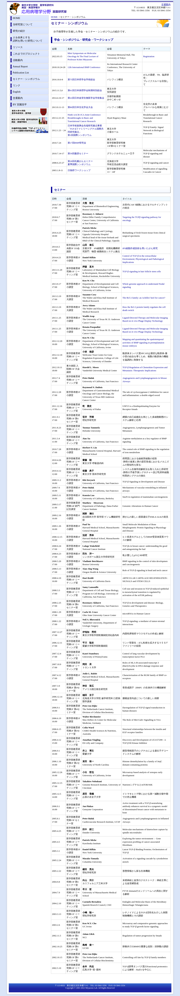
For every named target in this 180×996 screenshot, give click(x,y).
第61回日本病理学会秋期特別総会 (85, 90)
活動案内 (18, 60)
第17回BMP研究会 (77, 142)
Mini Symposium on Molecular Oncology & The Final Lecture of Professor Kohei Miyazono (83, 56)
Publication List (21, 72)
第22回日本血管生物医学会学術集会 (86, 98)
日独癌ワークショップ (79, 170)
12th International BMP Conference (84, 67)
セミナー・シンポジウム (26, 78)
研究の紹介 (19, 30)
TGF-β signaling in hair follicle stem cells (142, 271)
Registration (149, 56)
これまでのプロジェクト (26, 53)
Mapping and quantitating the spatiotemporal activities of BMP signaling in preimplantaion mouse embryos (143, 342)
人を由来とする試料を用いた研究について (27, 39)
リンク (16, 85)
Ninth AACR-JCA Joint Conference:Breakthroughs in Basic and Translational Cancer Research (84, 117)
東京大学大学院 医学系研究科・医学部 (29, 112)
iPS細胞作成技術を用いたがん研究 (140, 248)
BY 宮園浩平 (20, 104)
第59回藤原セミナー (78, 153)
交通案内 (166, 4)
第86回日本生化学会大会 (80, 107)
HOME (54, 17)
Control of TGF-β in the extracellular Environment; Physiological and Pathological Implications (143, 259)
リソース (18, 47)
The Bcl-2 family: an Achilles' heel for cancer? (144, 297)
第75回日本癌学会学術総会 (81, 79)
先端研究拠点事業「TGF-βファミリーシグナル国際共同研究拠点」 (29, 130)
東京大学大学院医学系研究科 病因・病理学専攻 (29, 121)
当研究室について (23, 24)
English (17, 91)
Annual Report (20, 66)
